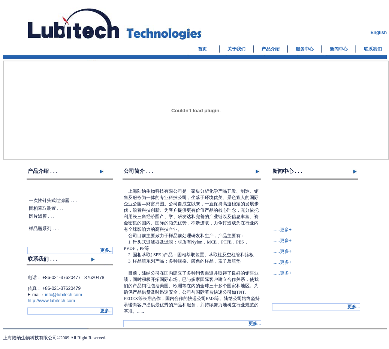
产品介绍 (271, 49)
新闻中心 (339, 49)
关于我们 (236, 49)
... (106, 250)
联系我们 (373, 49)
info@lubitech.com (63, 294)
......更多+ (282, 229)
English (379, 32)
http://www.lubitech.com (51, 300)
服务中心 (305, 49)
